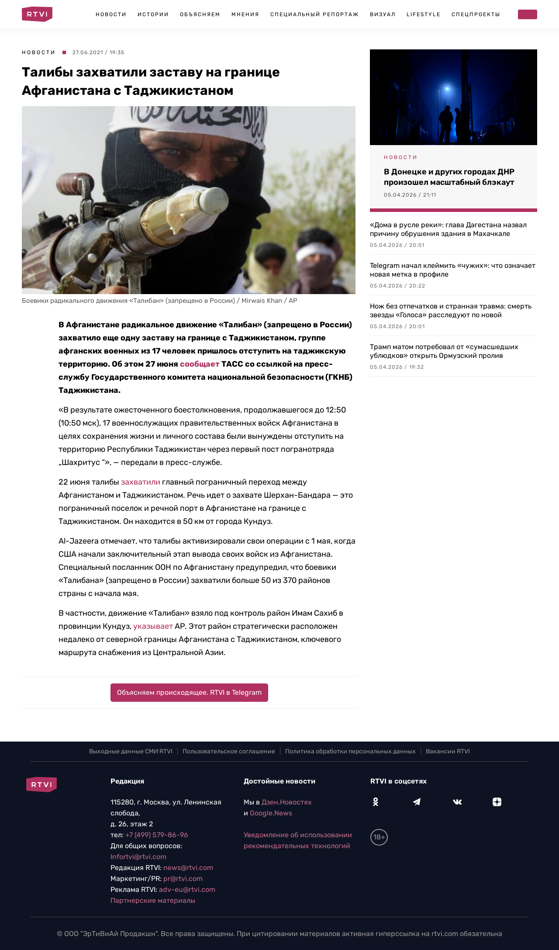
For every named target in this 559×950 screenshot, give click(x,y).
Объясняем (200, 14)
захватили (140, 482)
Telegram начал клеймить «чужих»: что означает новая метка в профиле (452, 269)
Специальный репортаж (314, 14)
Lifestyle (424, 14)
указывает (153, 626)
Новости (111, 14)
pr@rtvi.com (183, 878)
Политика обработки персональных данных (350, 751)
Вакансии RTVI (448, 751)
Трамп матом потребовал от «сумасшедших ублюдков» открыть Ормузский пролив (444, 351)
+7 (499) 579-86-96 (156, 835)
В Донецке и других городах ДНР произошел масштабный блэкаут (449, 177)
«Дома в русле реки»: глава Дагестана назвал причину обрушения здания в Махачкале (448, 229)
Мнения (245, 14)
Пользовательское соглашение (229, 751)
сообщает (200, 364)
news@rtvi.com (188, 867)
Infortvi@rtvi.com (138, 857)
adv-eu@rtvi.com (187, 889)
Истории (153, 14)
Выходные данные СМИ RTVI (131, 751)
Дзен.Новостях (287, 802)
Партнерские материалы (152, 900)
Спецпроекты (476, 14)
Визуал (383, 14)
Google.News (271, 813)
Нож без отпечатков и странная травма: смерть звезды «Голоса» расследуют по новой (450, 310)
